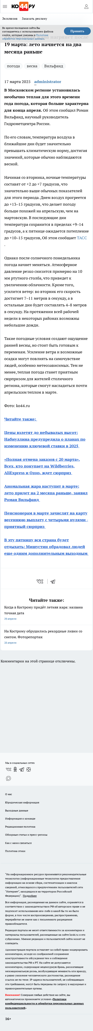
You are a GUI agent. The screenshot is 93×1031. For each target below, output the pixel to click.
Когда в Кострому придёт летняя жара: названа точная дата (46, 613)
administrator (47, 81)
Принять (77, 31)
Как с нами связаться (18, 843)
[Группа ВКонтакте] (8, 769)
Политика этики (15, 851)
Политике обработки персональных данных (25, 36)
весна (32, 65)
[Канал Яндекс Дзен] (28, 769)
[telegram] (54, 581)
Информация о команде (20, 818)
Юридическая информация (22, 802)
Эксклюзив (9, 19)
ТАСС (82, 237)
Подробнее (30, 895)
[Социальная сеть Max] (8, 778)
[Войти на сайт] (86, 6)
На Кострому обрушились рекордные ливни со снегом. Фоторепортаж (46, 637)
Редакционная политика (20, 826)
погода (13, 65)
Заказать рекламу (34, 19)
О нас (8, 794)
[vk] (40, 581)
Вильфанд (53, 65)
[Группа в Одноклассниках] (15, 769)
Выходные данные (16, 810)
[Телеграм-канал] (22, 769)
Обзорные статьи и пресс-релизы (26, 834)
